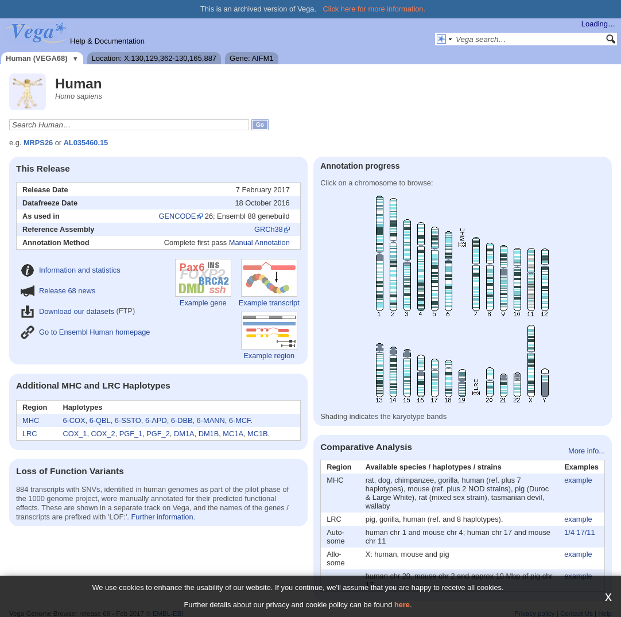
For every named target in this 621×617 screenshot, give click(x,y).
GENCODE (177, 216)
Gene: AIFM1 (252, 58)
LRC (29, 433)
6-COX (74, 420)
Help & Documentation (107, 41)
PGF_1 (131, 433)
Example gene (203, 283)
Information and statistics (71, 270)
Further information (162, 517)
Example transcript (269, 283)
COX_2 (103, 433)
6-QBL (100, 420)
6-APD (156, 420)
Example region (269, 336)
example (578, 480)
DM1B (209, 433)
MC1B (257, 433)
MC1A (233, 433)
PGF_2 (158, 433)
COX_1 (75, 433)
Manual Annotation (259, 242)
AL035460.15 (86, 142)
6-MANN (211, 420)
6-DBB (182, 420)
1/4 (569, 532)
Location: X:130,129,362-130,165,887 (154, 58)
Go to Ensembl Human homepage (85, 332)
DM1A (184, 433)
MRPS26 (38, 142)
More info (583, 451)
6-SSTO (128, 420)
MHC (30, 420)
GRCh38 (268, 229)
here (402, 604)
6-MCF (240, 420)
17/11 (586, 532)
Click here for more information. (374, 9)
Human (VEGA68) (37, 58)
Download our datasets (67, 311)
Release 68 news (58, 290)
